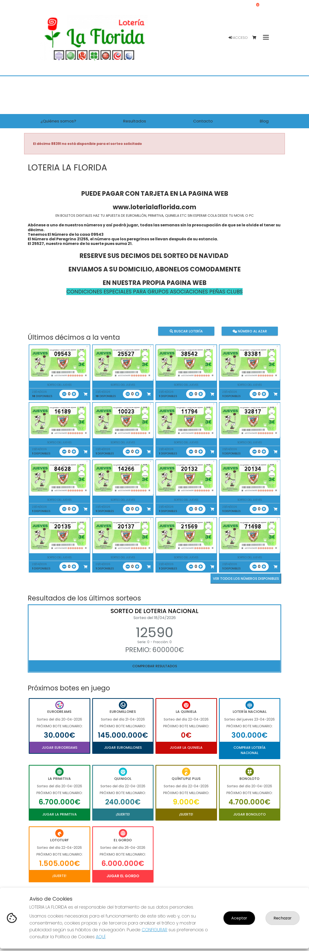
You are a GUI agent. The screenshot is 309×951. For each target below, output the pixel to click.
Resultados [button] (134, 121)
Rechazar (283, 918)
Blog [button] (264, 121)
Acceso (238, 37)
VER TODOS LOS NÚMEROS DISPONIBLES (246, 578)
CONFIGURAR (154, 930)
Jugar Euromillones (123, 747)
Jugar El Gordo (122, 875)
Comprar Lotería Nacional (249, 750)
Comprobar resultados (154, 666)
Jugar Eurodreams (59, 747)
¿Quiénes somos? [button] (58, 121)
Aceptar (239, 918)
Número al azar (249, 331)
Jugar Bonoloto (249, 814)
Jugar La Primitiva (59, 814)
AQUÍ (100, 937)
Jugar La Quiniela (186, 747)
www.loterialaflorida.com (154, 207)
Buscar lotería (186, 331)
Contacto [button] (203, 121)
